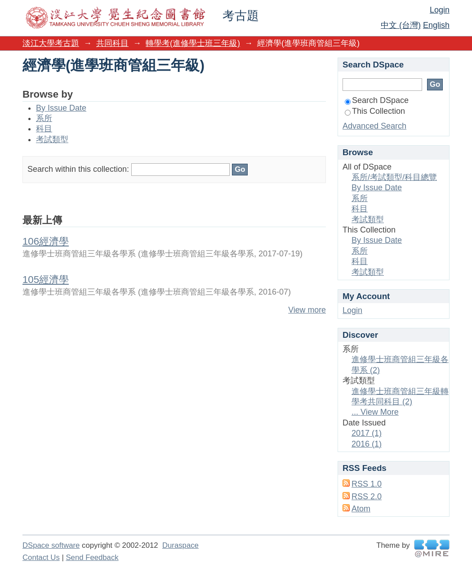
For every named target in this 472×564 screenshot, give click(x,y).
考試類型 (52, 139)
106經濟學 (45, 241)
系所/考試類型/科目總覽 (394, 177)
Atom (361, 508)
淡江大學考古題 (50, 43)
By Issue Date (61, 107)
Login (440, 9)
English (436, 25)
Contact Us (41, 557)
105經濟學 (45, 279)
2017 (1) (367, 433)
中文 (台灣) (401, 25)
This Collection (375, 111)
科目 (44, 128)
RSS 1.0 (367, 483)
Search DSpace (377, 100)
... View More (375, 411)
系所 (44, 118)
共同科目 (112, 43)
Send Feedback (92, 557)
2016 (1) (367, 443)
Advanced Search (374, 125)
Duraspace (180, 545)
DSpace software (51, 545)
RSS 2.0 (367, 496)
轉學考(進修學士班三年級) (193, 43)
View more (307, 309)
